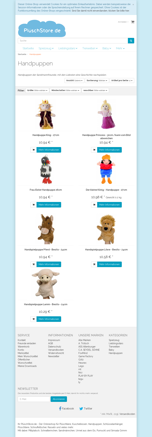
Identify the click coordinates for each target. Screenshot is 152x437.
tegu (80, 379)
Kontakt (22, 340)
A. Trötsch (83, 343)
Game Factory (85, 356)
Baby (107, 48)
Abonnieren (59, 399)
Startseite (28, 48)
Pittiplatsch (34, 430)
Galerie (74, 80)
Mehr (120, 48)
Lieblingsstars (68, 48)
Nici (80, 372)
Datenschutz (54, 346)
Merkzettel (23, 353)
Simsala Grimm (119, 430)
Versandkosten (56, 350)
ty (79, 382)
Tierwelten (90, 48)
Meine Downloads (27, 366)
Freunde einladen (27, 343)
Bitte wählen (37, 90)
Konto (21, 350)
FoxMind (82, 353)
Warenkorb (23, 346)
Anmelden (123, 22)
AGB (50, 343)
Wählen (97, 80)
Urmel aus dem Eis (86, 430)
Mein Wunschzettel (28, 356)
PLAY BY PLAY (85, 375)
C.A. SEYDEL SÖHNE (89, 350)
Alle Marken (84, 340)
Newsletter (53, 356)
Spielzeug (46, 48)
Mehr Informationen (49, 150)
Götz (81, 359)
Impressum (54, 340)
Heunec (82, 363)
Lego (81, 366)
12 (121, 80)
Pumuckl (101, 430)
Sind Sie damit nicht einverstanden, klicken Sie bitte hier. (101, 10)
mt (79, 369)
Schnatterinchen (49, 430)
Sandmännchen (67, 430)
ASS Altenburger (87, 346)
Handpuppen (116, 353)
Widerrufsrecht (56, 353)
